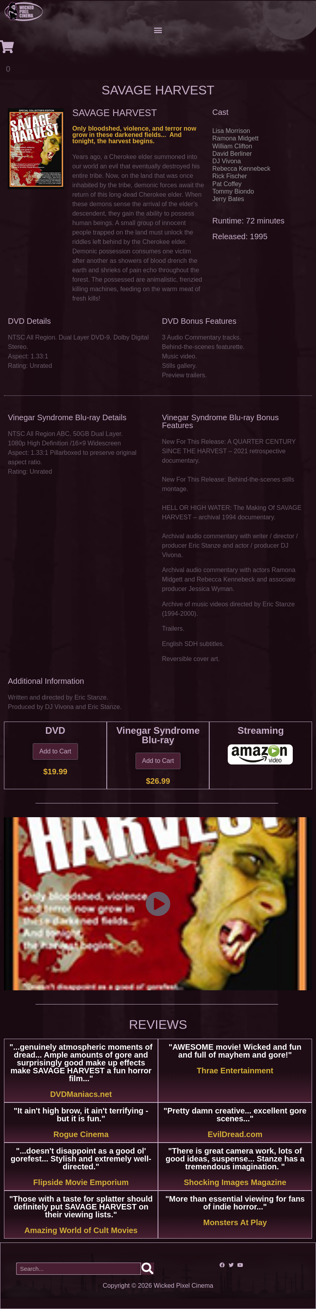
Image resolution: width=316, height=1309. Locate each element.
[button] (158, 29)
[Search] (147, 1269)
